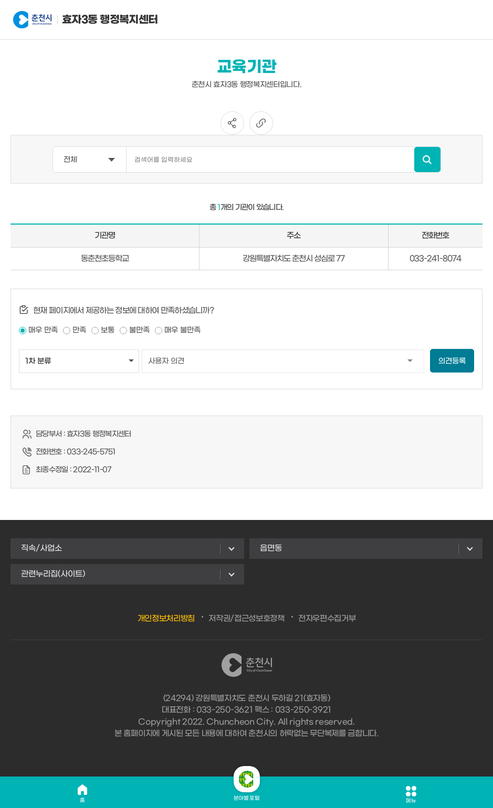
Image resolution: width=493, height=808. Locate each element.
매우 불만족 (182, 330)
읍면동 (271, 548)
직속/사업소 (41, 548)
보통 (107, 330)
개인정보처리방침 (166, 618)
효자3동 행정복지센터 (65, 20)
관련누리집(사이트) (53, 574)
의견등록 (452, 361)
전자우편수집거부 (327, 618)
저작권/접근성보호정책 (246, 618)
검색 (427, 159)
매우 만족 (43, 330)
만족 (79, 330)
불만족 (139, 330)
